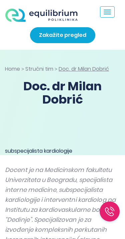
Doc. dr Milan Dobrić (84, 69)
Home (12, 69)
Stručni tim (39, 69)
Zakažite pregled (62, 35)
